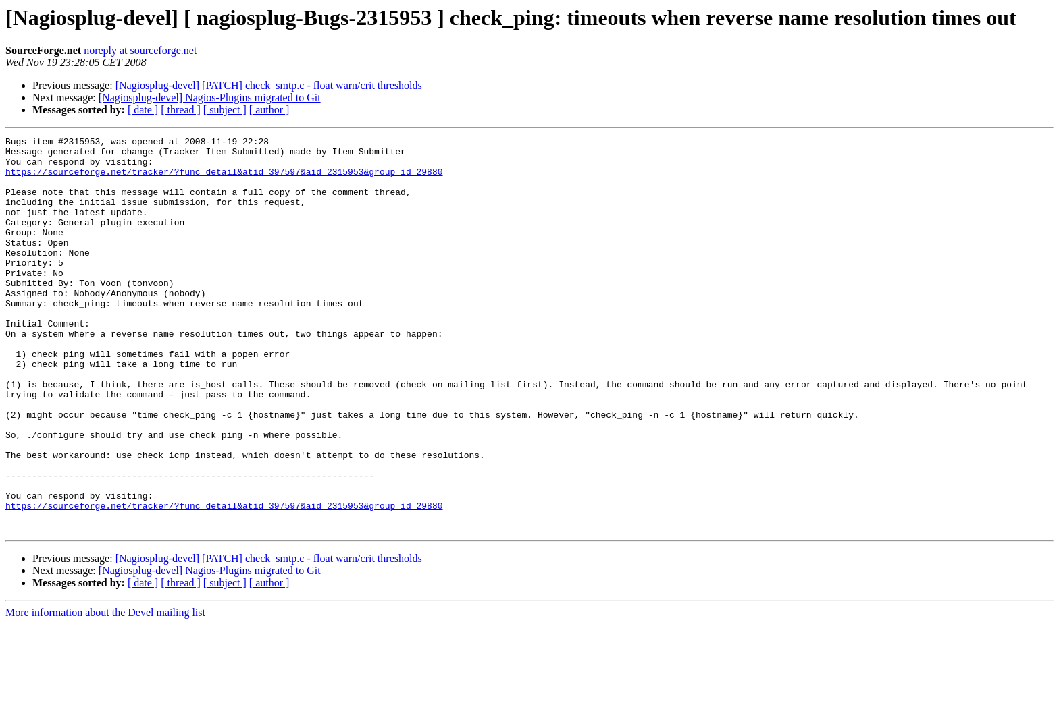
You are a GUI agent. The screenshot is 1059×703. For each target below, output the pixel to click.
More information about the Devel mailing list (105, 691)
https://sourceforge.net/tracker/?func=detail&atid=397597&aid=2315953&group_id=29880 (223, 179)
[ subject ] (225, 109)
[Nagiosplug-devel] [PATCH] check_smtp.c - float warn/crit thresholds (268, 85)
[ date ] (143, 109)
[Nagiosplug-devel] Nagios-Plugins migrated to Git (210, 97)
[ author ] (269, 109)
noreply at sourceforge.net (140, 50)
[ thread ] (181, 109)
